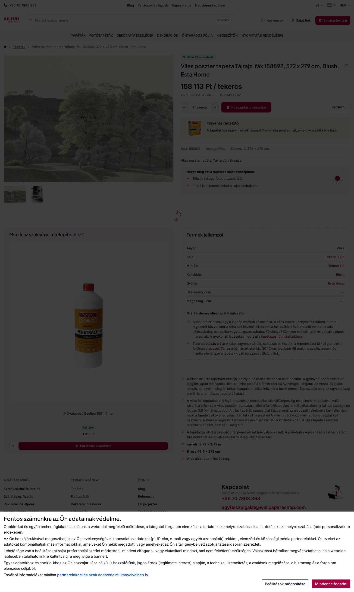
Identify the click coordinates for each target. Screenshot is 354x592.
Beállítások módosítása (285, 584)
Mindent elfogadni (331, 584)
